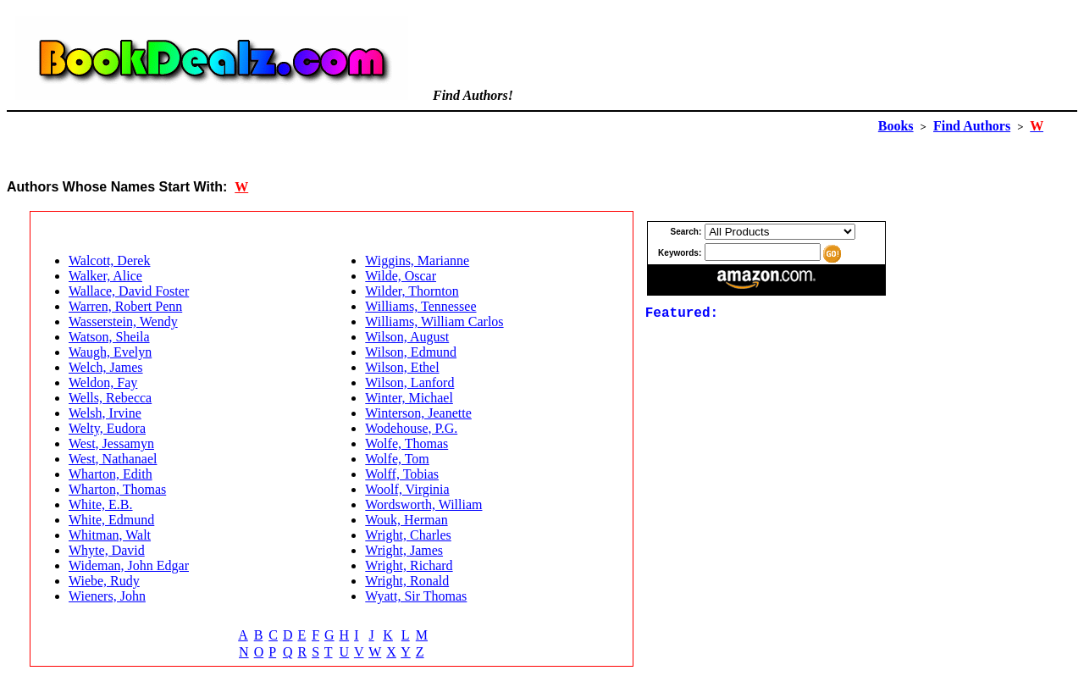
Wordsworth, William (423, 504)
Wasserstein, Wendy (123, 321)
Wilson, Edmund (410, 352)
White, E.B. (101, 504)
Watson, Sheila (109, 337)
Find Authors (971, 126)
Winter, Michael (409, 398)
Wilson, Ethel (402, 367)
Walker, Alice (105, 276)
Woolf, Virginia (407, 489)
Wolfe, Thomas (406, 443)
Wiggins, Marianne (417, 260)
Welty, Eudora (107, 428)
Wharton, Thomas (117, 489)
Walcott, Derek (109, 260)
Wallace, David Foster (129, 291)
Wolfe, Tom (397, 459)
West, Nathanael (113, 459)
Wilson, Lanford (409, 382)
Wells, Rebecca (110, 398)
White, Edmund (111, 520)
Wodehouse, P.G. (411, 428)
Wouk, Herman (406, 520)
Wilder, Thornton (411, 291)
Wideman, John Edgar (129, 565)
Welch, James (106, 367)
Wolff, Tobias (402, 474)
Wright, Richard (408, 565)
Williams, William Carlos (434, 321)
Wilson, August (407, 337)
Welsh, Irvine (105, 413)
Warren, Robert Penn (125, 306)
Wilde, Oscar (400, 276)
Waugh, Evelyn (110, 352)
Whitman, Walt (110, 535)
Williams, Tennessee (420, 306)
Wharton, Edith (110, 474)
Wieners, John (107, 596)
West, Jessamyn (111, 443)
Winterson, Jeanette (418, 413)
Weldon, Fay (103, 382)
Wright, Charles (408, 535)
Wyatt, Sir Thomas (416, 596)
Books (896, 126)
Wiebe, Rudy (104, 580)
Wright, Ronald (407, 580)
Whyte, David (107, 550)
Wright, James (404, 550)
